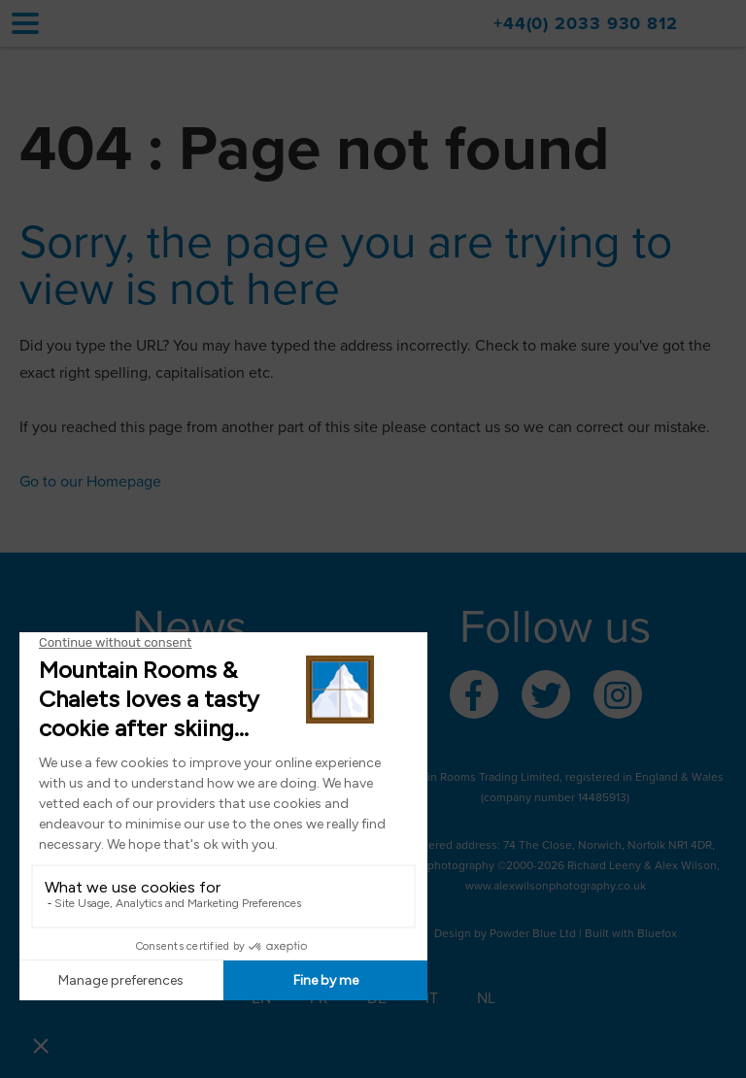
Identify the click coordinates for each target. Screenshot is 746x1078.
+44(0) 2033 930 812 (585, 23)
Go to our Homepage (90, 481)
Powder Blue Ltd (533, 933)
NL (486, 998)
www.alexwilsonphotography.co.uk (555, 886)
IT (431, 998)
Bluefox (657, 933)
